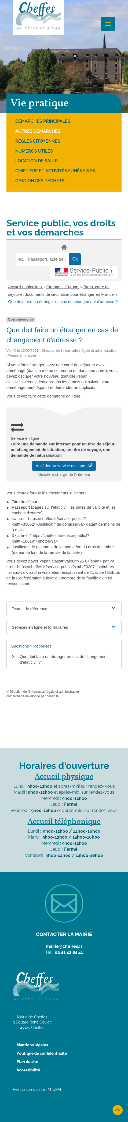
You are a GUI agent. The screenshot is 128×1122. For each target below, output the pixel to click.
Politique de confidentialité (42, 1053)
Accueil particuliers (25, 286)
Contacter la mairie (64, 934)
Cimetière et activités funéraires (55, 170)
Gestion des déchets (39, 180)
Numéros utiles (34, 151)
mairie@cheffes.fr (64, 946)
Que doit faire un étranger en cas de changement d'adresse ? (63, 301)
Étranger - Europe (62, 286)
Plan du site (27, 1062)
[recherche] (43, 259)
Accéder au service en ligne (64, 465)
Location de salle (36, 160)
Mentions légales (32, 1045)
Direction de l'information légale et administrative (44, 692)
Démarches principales (42, 121)
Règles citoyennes (37, 141)
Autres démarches (37, 131)
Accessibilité (28, 1070)
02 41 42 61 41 (69, 952)
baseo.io (52, 696)
